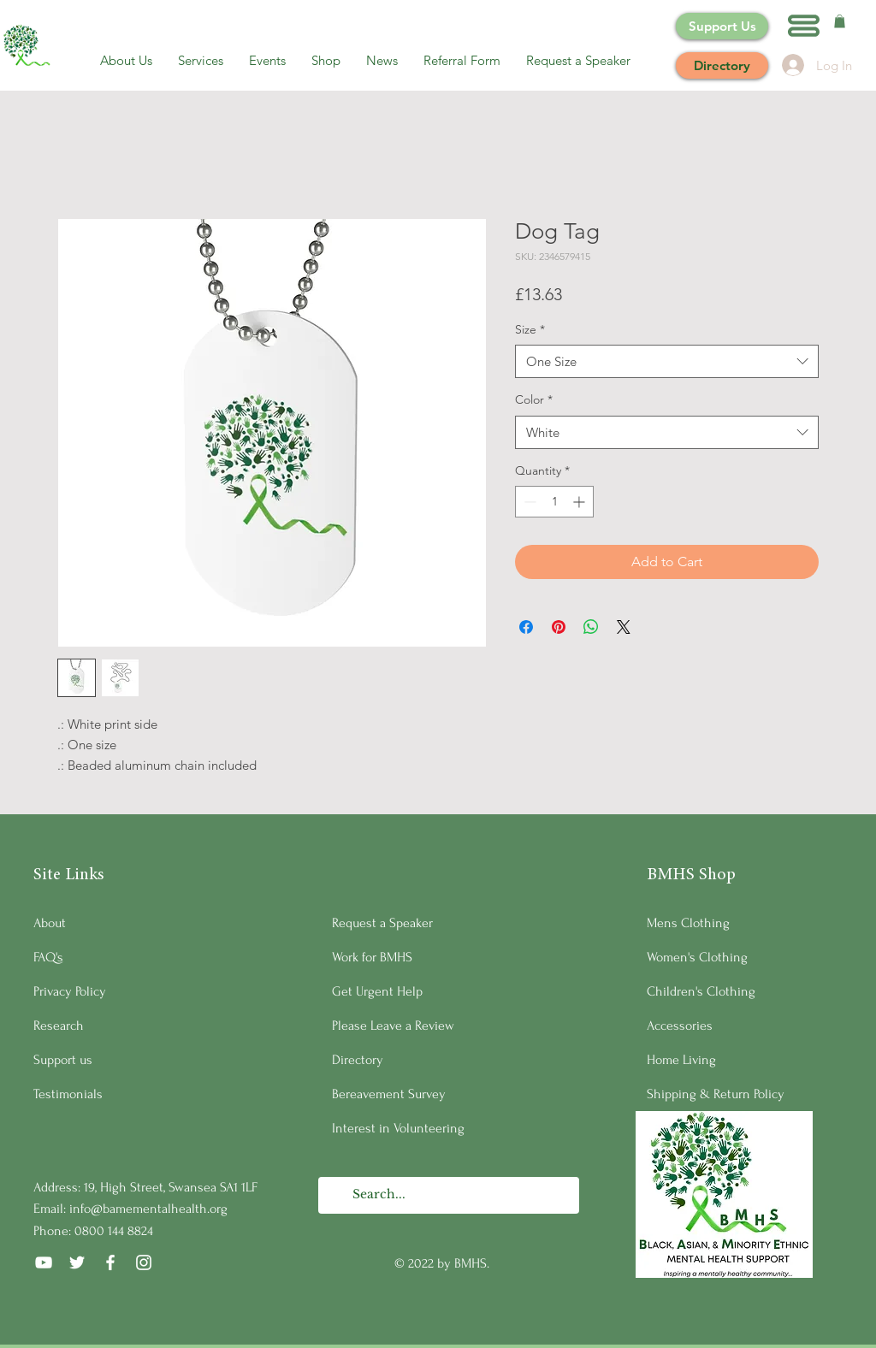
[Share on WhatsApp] (591, 627)
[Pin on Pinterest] (558, 627)
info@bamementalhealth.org (148, 1208)
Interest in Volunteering (398, 1128)
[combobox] (667, 361)
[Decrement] (528, 502)
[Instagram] (143, 1262)
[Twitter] (77, 1262)
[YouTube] (43, 1262)
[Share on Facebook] (526, 627)
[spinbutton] (554, 502)
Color (534, 399)
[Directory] (722, 65)
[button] (804, 26)
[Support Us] (722, 26)
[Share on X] (623, 627)
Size (530, 329)
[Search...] (447, 1195)
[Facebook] (110, 1262)
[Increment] (580, 502)
